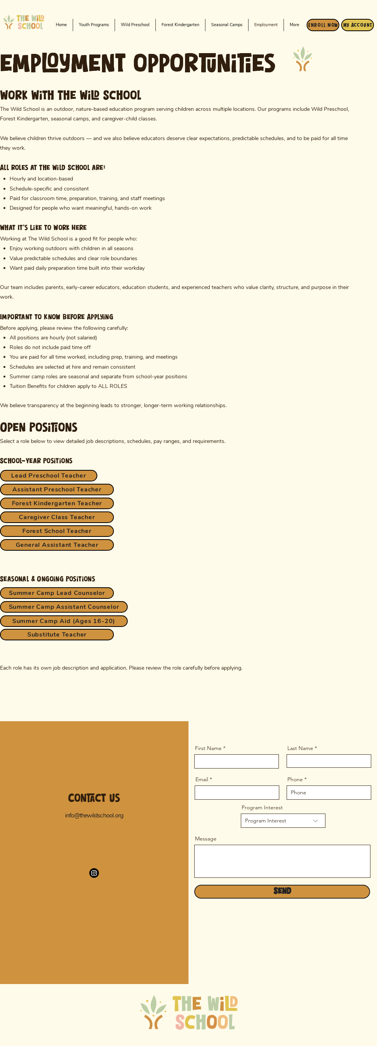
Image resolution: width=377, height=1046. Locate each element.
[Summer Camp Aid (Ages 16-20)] (64, 621)
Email (201, 779)
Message (206, 838)
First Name (208, 748)
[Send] (282, 892)
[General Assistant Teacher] (57, 545)
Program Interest (262, 807)
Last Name (300, 748)
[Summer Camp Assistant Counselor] (64, 607)
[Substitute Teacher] (57, 634)
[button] (135, 25)
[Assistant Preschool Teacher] (57, 489)
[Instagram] (94, 873)
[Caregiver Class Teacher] (57, 517)
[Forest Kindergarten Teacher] (57, 503)
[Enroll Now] (323, 25)
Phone (295, 779)
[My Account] (357, 25)
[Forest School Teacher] (57, 531)
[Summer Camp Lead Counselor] (57, 593)
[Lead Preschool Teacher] (48, 475)
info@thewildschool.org (94, 815)
